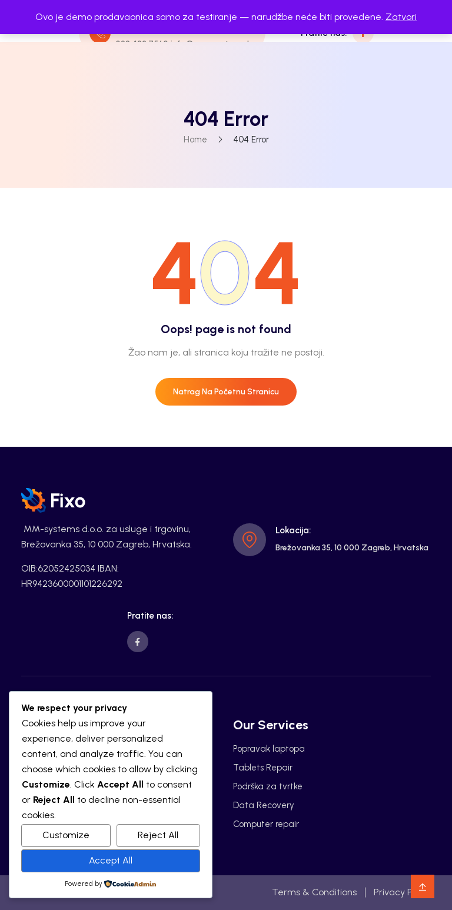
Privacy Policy (402, 892)
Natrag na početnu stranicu (226, 392)
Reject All (158, 835)
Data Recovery (263, 805)
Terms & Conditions (314, 892)
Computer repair (266, 824)
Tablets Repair (263, 767)
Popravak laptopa (269, 748)
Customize (65, 835)
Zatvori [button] (401, 16)
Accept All (110, 860)
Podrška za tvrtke (268, 786)
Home (195, 139)
